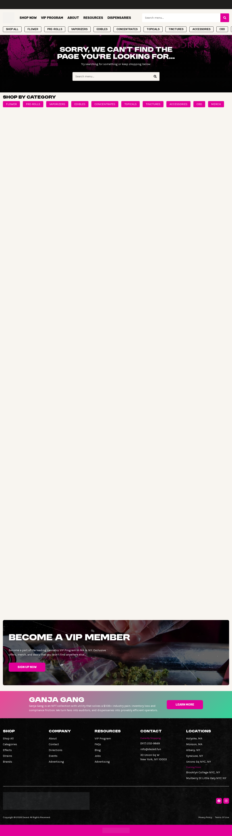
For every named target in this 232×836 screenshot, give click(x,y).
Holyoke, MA (194, 738)
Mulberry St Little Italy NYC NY (206, 778)
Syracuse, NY (194, 756)
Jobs (98, 756)
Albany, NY (193, 750)
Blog (98, 750)
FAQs (98, 744)
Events (53, 756)
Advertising (56, 761)
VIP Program (52, 18)
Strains (7, 756)
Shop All (8, 738)
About (73, 18)
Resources (93, 18)
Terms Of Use (222, 817)
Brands (7, 761)
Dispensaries (119, 18)
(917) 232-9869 (150, 743)
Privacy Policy (205, 817)
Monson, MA (194, 744)
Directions (55, 750)
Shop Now (28, 18)
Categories (10, 744)
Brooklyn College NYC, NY (203, 772)
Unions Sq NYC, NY (198, 761)
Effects (7, 750)
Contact (54, 744)
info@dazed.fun (150, 749)
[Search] (224, 17)
